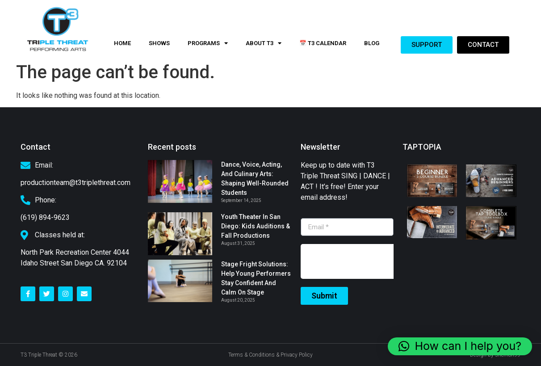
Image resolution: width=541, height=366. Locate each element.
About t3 (263, 43)
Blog (371, 43)
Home (122, 43)
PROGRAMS (208, 43)
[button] (460, 346)
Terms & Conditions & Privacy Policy (270, 355)
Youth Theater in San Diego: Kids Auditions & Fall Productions (255, 226)
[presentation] (368, 261)
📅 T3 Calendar (322, 43)
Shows (159, 43)
